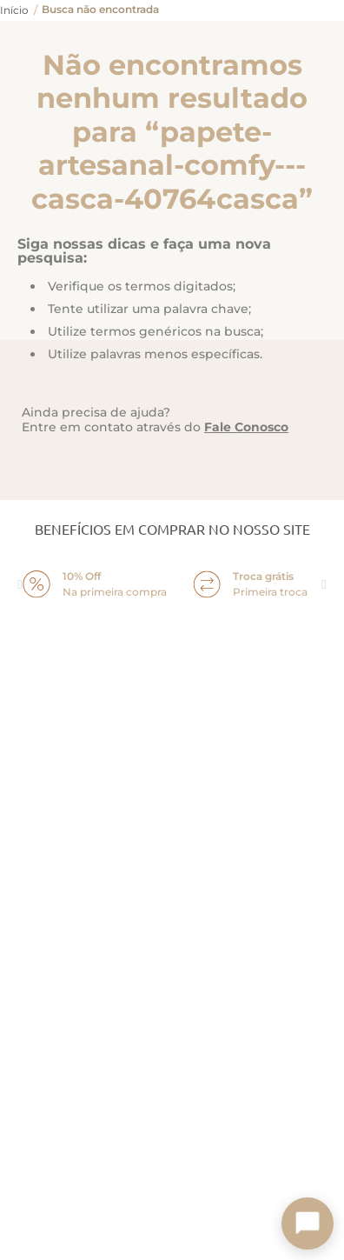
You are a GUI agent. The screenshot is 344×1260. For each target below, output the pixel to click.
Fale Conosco (246, 427)
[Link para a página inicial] (14, 10)
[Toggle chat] (307, 1223)
